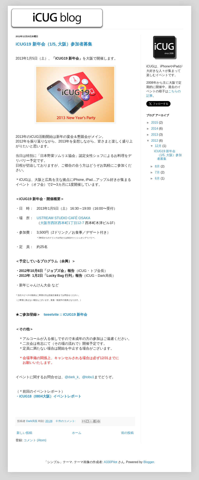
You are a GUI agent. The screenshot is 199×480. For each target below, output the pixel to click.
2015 (155, 122)
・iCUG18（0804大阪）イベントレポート (48, 396)
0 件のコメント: (66, 421)
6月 (158, 178)
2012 (155, 140)
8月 (158, 166)
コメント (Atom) (35, 440)
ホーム (76, 432)
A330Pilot (110, 462)
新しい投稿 (24, 432)
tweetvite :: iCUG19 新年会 (65, 314)
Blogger (148, 462)
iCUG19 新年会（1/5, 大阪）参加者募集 (54, 44)
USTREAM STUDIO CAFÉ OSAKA (63, 218)
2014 (155, 128)
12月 (158, 146)
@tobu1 (88, 377)
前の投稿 (127, 432)
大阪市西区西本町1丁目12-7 (62, 223)
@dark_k (72, 377)
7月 (158, 172)
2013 (155, 134)
